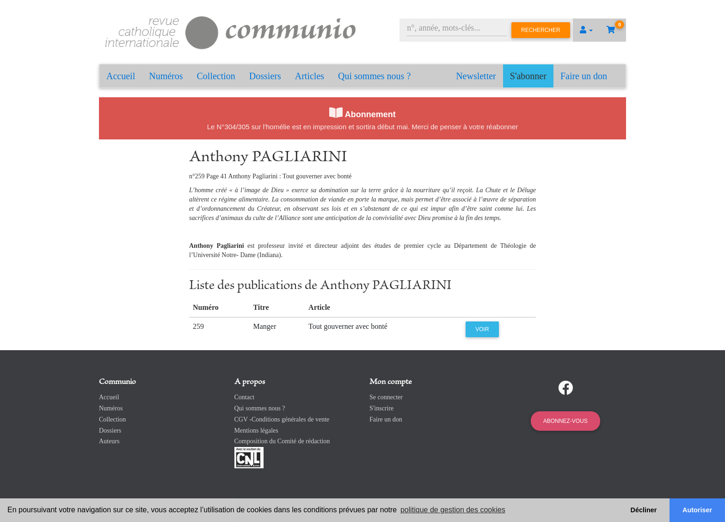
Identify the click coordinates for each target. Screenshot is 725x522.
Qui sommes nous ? (374, 76)
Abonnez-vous (565, 421)
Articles (309, 76)
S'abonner (528, 76)
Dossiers (265, 76)
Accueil (120, 76)
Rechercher (540, 30)
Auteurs (109, 441)
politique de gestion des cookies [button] (452, 510)
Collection (216, 76)
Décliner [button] (644, 510)
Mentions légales (256, 430)
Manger (264, 326)
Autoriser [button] (697, 510)
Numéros (166, 76)
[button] (586, 30)
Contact (244, 397)
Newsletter (476, 76)
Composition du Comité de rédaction (282, 441)
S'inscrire (381, 408)
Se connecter (386, 397)
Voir (482, 329)
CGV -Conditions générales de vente (282, 419)
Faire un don (583, 76)
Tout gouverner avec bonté (347, 326)
